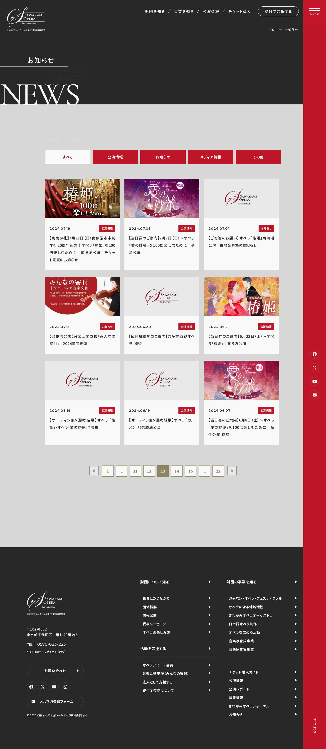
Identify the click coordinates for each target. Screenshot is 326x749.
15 (190, 471)
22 (218, 471)
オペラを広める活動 (244, 632)
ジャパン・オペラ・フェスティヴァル (255, 598)
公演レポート (239, 689)
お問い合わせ (55, 670)
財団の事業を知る (242, 581)
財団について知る (154, 581)
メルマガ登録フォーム (56, 701)
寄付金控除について (158, 690)
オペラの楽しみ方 (156, 632)
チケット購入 (240, 11)
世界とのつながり (156, 598)
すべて (68, 157)
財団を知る (155, 11)
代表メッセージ (154, 623)
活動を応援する (153, 648)
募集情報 (236, 697)
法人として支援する (158, 682)
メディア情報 (210, 157)
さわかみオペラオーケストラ (251, 615)
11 (135, 471)
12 (149, 471)
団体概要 (150, 606)
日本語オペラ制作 (243, 623)
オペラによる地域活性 (246, 606)
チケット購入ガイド (244, 672)
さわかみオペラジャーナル (249, 706)
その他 (258, 157)
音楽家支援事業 (241, 649)
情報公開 (150, 615)
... (121, 471)
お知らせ (163, 157)
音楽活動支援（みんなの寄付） (166, 673)
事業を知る (184, 11)
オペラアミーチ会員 (158, 665)
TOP (273, 29)
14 (177, 471)
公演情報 (211, 11)
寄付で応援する (278, 11)
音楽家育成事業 (241, 640)
